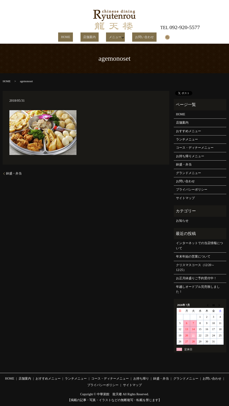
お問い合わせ (138, 37)
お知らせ (182, 220)
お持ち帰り (141, 378)
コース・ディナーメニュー (195, 147)
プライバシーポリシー (191, 189)
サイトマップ (185, 198)
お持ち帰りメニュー (190, 156)
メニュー (110, 37)
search (158, 37)
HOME (71, 37)
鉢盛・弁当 (14, 173)
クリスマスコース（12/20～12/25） (195, 267)
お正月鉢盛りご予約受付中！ (196, 278)
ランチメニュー (187, 139)
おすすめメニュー (188, 131)
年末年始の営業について (193, 256)
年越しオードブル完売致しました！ (198, 289)
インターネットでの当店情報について (199, 245)
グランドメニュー (188, 173)
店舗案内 (90, 37)
